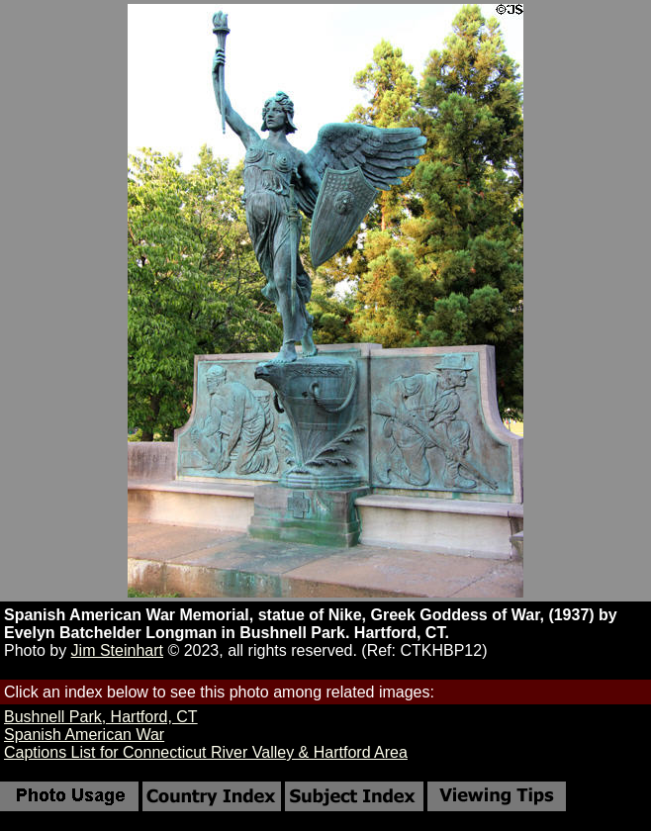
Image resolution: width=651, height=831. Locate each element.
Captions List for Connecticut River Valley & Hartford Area (206, 752)
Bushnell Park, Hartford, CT (101, 716)
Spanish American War (84, 734)
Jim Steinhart (117, 650)
